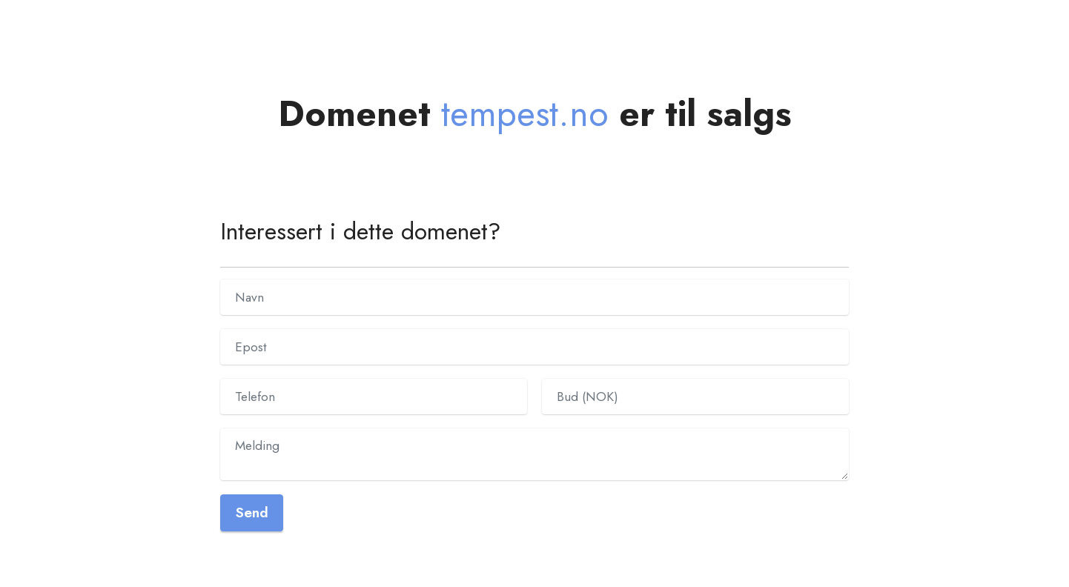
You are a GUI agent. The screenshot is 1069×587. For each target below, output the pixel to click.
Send (251, 512)
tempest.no (525, 113)
